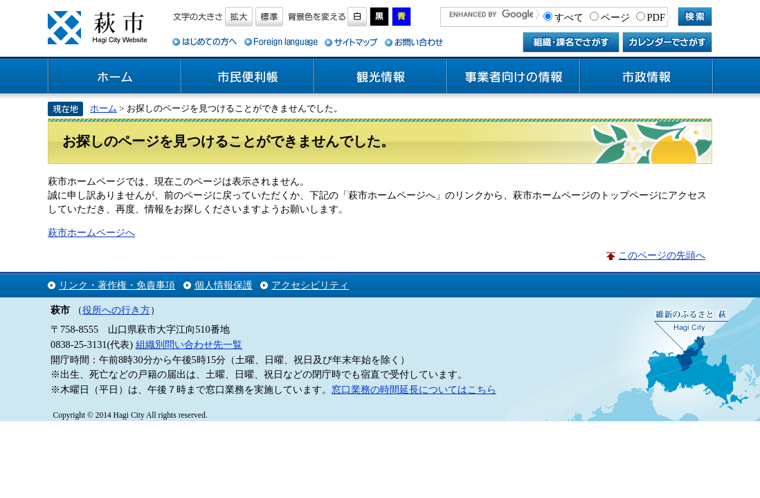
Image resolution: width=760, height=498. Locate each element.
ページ (615, 17)
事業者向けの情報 (513, 76)
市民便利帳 (247, 76)
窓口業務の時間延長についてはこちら (414, 389)
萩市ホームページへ (91, 232)
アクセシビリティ (310, 284)
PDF (656, 17)
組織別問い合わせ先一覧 (189, 344)
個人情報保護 (223, 284)
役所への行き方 (116, 309)
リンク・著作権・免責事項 (117, 284)
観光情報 (380, 76)
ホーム (114, 76)
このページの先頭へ (661, 255)
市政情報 (646, 76)
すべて (568, 17)
